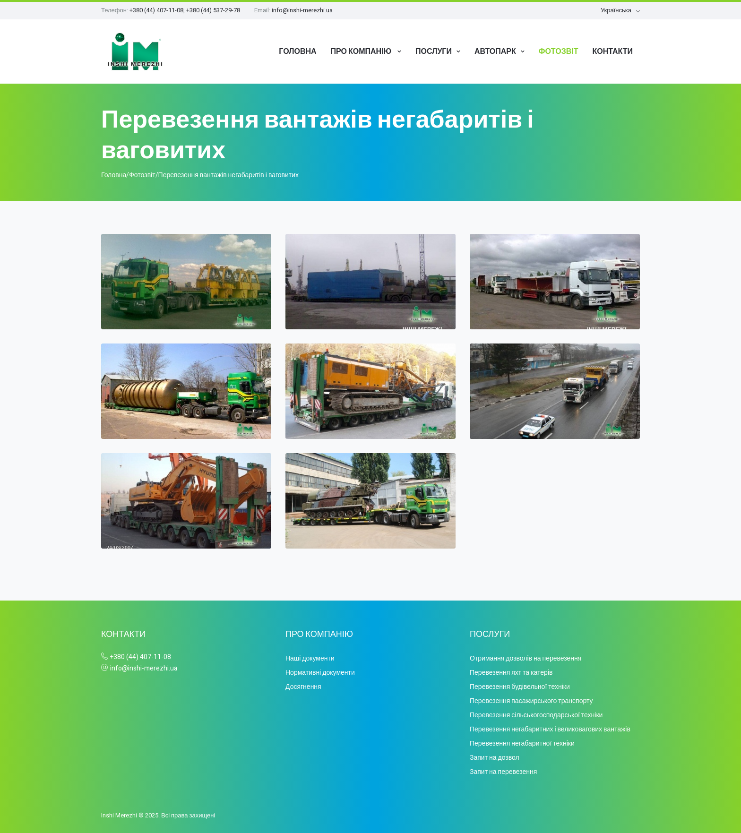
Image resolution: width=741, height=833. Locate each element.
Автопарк (495, 51)
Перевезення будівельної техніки (520, 687)
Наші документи (310, 658)
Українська (616, 10)
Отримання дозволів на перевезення (525, 658)
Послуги (433, 51)
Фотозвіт (558, 51)
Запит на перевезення (503, 772)
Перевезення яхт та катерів (511, 673)
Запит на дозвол (494, 758)
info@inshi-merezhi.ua (302, 10)
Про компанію (362, 51)
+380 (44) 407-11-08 (156, 10)
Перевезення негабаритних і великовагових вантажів (550, 729)
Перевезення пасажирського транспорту (531, 701)
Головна (297, 51)
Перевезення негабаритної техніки (522, 743)
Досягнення (303, 687)
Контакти (612, 51)
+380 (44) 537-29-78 (213, 10)
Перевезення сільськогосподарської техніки (536, 715)
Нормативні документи (320, 673)
